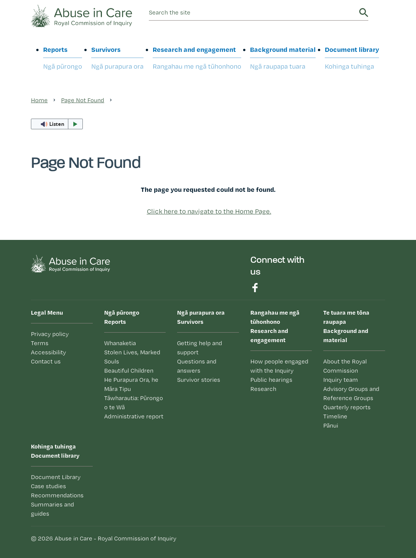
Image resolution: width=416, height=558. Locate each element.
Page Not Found (82, 100)
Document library (352, 58)
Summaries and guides (52, 509)
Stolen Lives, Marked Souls (132, 357)
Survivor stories (198, 379)
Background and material (354, 326)
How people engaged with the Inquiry (279, 366)
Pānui (330, 425)
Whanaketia (120, 343)
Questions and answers (196, 366)
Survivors (117, 58)
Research (263, 388)
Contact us (46, 361)
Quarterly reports (347, 407)
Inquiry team (340, 379)
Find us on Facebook (255, 287)
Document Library (56, 477)
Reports (62, 58)
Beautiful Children (128, 370)
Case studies (48, 486)
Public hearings (271, 379)
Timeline (335, 416)
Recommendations (57, 495)
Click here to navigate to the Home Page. (209, 211)
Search (363, 12)
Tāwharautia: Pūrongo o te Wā (133, 402)
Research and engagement (197, 58)
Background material (283, 58)
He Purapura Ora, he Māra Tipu (131, 384)
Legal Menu (47, 312)
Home (39, 100)
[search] (252, 12)
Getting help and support (199, 347)
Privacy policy (50, 334)
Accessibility (48, 352)
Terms (39, 343)
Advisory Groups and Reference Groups (351, 393)
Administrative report (133, 416)
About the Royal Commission (345, 366)
